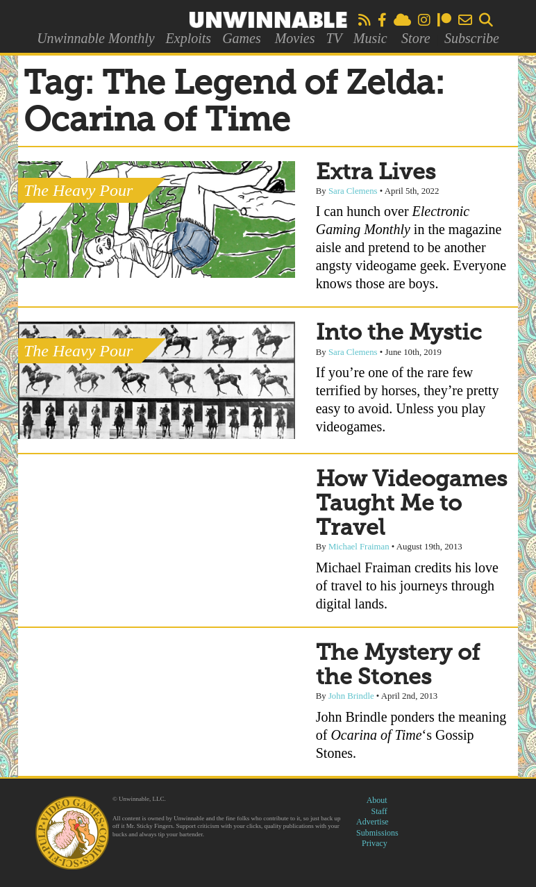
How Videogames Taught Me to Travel (411, 504)
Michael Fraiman (359, 547)
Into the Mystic (399, 333)
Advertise (372, 822)
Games (241, 38)
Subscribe (471, 38)
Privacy (374, 843)
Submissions (377, 833)
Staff (379, 811)
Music (370, 38)
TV (334, 38)
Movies (295, 38)
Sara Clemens (353, 191)
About (377, 800)
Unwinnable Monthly (95, 38)
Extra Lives (375, 173)
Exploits (189, 38)
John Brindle (351, 696)
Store (415, 38)
